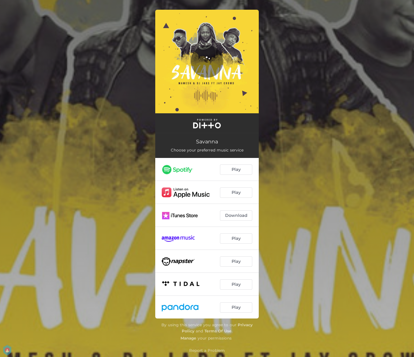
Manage (188, 338)
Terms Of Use (218, 331)
